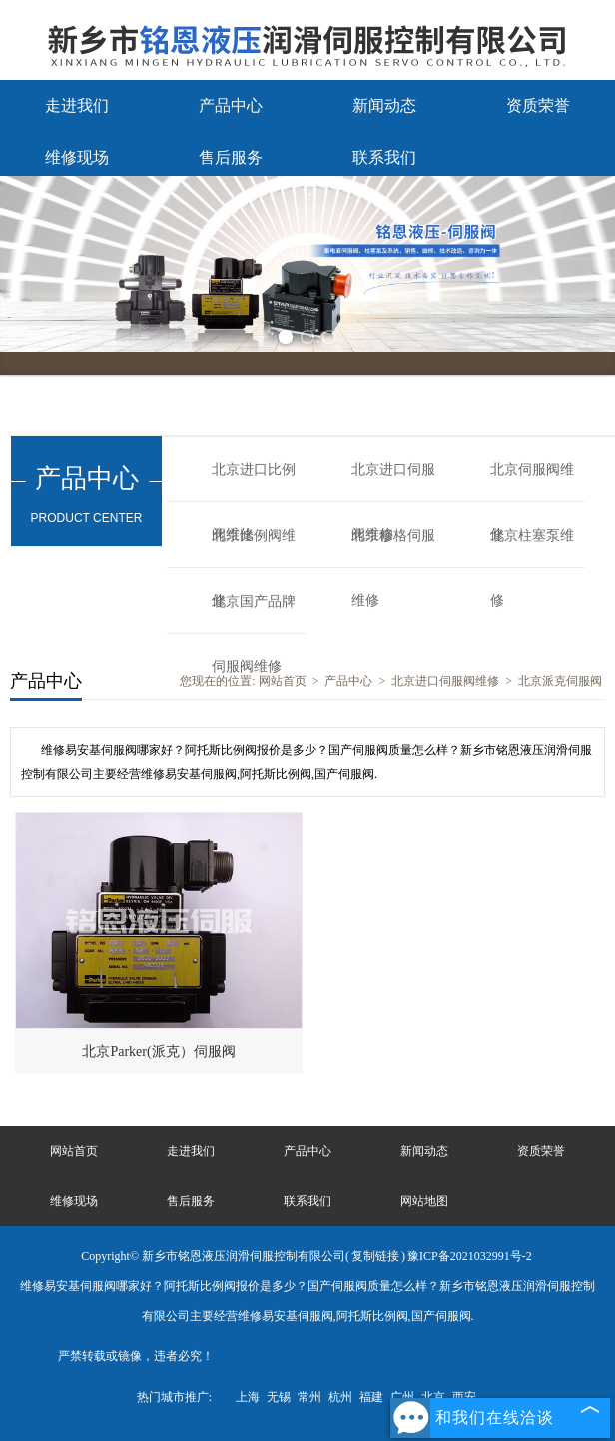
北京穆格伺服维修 (393, 548)
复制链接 (375, 1256)
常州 (309, 1397)
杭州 (340, 1397)
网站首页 (283, 681)
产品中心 (231, 105)
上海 (248, 1397)
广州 (402, 1397)
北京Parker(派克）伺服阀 (158, 1051)
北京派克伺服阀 (560, 681)
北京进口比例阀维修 (254, 482)
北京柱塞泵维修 (532, 548)
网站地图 (424, 1201)
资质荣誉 (538, 105)
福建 (371, 1397)
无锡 (279, 1397)
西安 (464, 1397)
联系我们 (384, 157)
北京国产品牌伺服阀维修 (254, 614)
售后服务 (231, 157)
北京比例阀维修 (254, 548)
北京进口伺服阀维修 (393, 482)
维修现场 (77, 157)
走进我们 (77, 105)
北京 (433, 1397)
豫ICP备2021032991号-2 (469, 1256)
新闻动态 (384, 105)
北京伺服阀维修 (532, 482)
